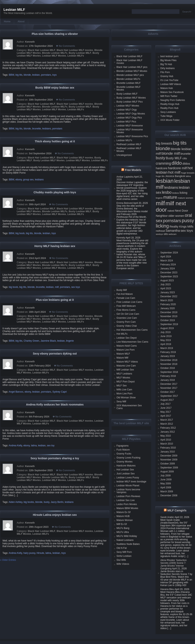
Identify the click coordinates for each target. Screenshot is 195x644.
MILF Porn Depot (126, 381)
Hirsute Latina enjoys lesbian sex (55, 514)
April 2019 (165, 344)
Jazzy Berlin (57, 502)
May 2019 (165, 340)
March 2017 (166, 419)
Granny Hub (166, 76)
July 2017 (165, 404)
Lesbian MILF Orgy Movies (131, 113)
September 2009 (169, 467)
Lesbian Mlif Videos (170, 84)
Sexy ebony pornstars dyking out (55, 353)
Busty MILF (174, 158)
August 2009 (167, 471)
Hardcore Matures (126, 465)
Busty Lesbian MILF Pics (130, 101)
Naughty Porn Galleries (172, 100)
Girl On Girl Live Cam (128, 314)
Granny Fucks (124, 453)
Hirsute (40, 553)
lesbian (36, 74)
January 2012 (167, 431)
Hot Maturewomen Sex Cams (132, 329)
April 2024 (165, 256)
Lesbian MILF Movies (54, 55)
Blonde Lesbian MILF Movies (132, 71)
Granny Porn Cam (126, 322)
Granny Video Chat (127, 325)
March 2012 (166, 423)
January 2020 (167, 308)
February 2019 (168, 352)
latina (34, 445)
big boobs (29, 502)
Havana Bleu (167, 589)
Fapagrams (123, 445)
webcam (173, 234)
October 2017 (167, 392)
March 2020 (166, 300)
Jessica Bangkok (175, 176)
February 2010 (168, 447)
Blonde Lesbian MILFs (54, 53)
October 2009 (167, 463)
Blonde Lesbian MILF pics (130, 75)
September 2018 (169, 372)
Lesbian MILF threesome (130, 125)
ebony (18, 179)
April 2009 (165, 487)
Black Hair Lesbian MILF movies (75, 50)
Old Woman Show (126, 397)
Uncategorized (124, 155)
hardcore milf (177, 168)
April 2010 (165, 439)
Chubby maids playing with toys (55, 192)
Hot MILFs (122, 333)
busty (46, 502)
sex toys (75, 287)
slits (166, 234)
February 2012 (168, 427)
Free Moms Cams (126, 310)
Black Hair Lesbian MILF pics (132, 67)
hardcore (161, 168)
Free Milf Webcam (126, 306)
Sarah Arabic (167, 517)
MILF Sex (122, 385)
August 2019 (167, 328)
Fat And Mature (125, 294)
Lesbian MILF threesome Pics (132, 136)
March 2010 (166, 443)
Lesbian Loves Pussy (128, 477)
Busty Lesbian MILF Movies (49, 160)
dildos (186, 163)
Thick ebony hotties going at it (55, 141)
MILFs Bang (123, 528)
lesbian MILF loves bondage (131, 481)
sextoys (159, 234)
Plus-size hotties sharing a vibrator (55, 33)
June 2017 (166, 408)
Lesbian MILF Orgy (127, 109)
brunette (36, 128)
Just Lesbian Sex (126, 473)
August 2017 (167, 400)
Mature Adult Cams (127, 345)
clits (184, 158)
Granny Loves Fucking (128, 457)
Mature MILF (123, 353)
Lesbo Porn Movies (127, 504)
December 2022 (168, 296)
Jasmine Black (48, 340)
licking (183, 192)
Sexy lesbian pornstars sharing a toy (55, 458)
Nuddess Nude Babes (128, 544)
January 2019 (167, 356)
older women (176, 215)
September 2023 (169, 276)
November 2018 (168, 364)
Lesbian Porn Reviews (128, 496)
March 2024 (166, 260)
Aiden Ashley (15, 502)
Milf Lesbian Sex (125, 369)
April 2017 (165, 415)
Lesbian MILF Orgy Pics (129, 117)
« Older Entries (8, 560)
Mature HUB (123, 516)
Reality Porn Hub (169, 108)
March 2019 (166, 348)
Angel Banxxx (16, 391)
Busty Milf (122, 290)
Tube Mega (166, 116)
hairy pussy (29, 553)
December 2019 (168, 312)
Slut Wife (121, 560)
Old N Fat (122, 548)
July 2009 (165, 475)
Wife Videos (123, 564)
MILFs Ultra (123, 532)
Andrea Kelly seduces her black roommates (55, 404)
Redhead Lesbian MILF (129, 144)
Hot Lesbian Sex (125, 469)
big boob (20, 233)
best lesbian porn (169, 56)
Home (7, 21)
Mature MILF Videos (127, 361)
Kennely (121, 237)
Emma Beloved (125, 203)
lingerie (70, 340)
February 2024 (168, 264)
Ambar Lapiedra (125, 176)
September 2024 (169, 252)
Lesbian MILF (14, 10)
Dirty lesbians (167, 68)
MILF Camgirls (176, 510)
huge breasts (188, 172)
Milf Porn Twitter (169, 96)
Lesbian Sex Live (126, 500)
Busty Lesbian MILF (80, 53)
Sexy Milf (121, 401)
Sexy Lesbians (168, 112)
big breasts (164, 143)
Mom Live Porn (125, 393)
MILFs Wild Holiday (127, 536)
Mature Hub (166, 88)
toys (54, 74)
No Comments (67, 46)
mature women (185, 197)
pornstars (46, 74)
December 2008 (168, 495)
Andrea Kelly (15, 445)
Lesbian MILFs (75, 55)
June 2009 (166, 479)
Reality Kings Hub (169, 104)
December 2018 (168, 360)
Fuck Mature (123, 449)
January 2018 (167, 380)
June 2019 (166, 336)
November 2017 (168, 388)
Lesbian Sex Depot (127, 337)
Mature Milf (122, 357)
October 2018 (167, 368)
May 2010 (165, 435)
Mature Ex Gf (124, 512)
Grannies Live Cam (127, 318)
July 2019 (165, 332)
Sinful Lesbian (124, 556)
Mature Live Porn (126, 349)
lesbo (167, 192)
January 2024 (167, 268)
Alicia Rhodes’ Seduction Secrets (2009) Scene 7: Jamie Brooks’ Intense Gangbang (173, 564)
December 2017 (168, 384)
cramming (163, 163)
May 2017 (165, 411)
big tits (18, 74)
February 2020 (168, 304)
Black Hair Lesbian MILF (41, 50)
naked (170, 210)
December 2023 (168, 272)
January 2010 (167, 451)
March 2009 (166, 491)
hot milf (174, 172)
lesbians (46, 128)
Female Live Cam (126, 298)
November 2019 (168, 316)
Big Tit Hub (166, 64)
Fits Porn (165, 72)
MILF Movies (123, 377)
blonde (27, 74)
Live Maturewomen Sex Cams (132, 341)
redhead (160, 231)
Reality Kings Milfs (181, 226)
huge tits (160, 176)
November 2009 (168, 459)
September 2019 (169, 324)
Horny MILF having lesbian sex (54, 246)
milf (57, 287)
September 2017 (169, 396)
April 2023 (165, 288)
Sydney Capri (59, 391)
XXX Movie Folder (170, 120)
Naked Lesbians (125, 540)
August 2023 (167, 280)
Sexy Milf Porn (124, 552)
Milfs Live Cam (124, 389)
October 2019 (167, 320)
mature (170, 197)
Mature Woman (125, 520)
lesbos (175, 193)
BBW (11, 74)
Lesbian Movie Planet (128, 485)
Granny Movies (125, 461)
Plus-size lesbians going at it (55, 299)
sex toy (50, 445)
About (21, 21)
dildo (177, 163)
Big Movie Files (168, 60)
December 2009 (168, 455)
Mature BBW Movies (127, 508)
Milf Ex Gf (122, 524)
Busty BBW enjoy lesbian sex (54, 87)
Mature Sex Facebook (172, 92)
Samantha (173, 230)
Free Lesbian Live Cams (129, 302)
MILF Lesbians (124, 373)
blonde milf (170, 153)
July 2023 (165, 284)
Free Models (133, 170)
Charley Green (31, 340)
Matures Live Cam (126, 365)
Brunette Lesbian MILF (129, 83)
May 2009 (165, 483)
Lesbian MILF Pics (126, 121)
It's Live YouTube (169, 80)
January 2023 (167, 292)
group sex (28, 179)
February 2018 (168, 376)
